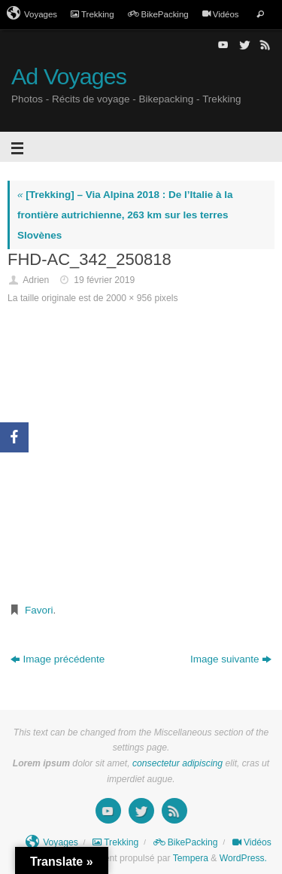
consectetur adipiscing (177, 763)
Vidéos (220, 14)
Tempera (190, 858)
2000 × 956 (129, 298)
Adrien (36, 280)
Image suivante (231, 659)
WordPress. (243, 858)
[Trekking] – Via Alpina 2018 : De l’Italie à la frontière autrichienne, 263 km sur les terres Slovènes (125, 215)
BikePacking (158, 14)
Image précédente (58, 659)
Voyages (32, 13)
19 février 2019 (104, 280)
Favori (39, 610)
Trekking (92, 14)
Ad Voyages (68, 76)
